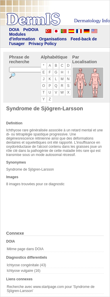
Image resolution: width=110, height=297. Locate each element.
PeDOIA (30, 29)
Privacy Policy (42, 43)
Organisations (53, 39)
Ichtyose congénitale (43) (26, 265)
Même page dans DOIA (25, 249)
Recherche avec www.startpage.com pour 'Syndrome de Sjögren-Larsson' (50, 289)
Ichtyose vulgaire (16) (23, 271)
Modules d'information (22, 36)
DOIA (14, 29)
